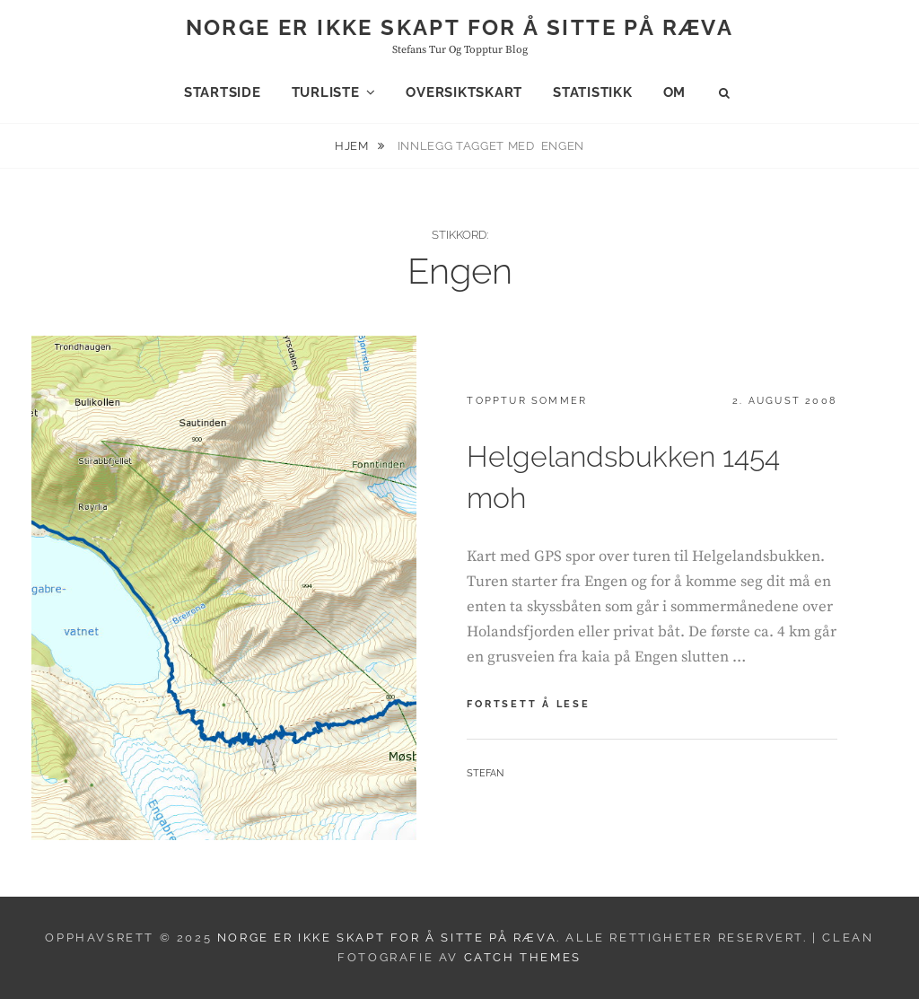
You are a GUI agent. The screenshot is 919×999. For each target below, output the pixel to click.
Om (675, 92)
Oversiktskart (464, 92)
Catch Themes (523, 957)
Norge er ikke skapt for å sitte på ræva (460, 27)
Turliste (326, 92)
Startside (222, 92)
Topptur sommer (527, 401)
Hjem (353, 146)
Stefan (485, 773)
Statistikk (593, 92)
